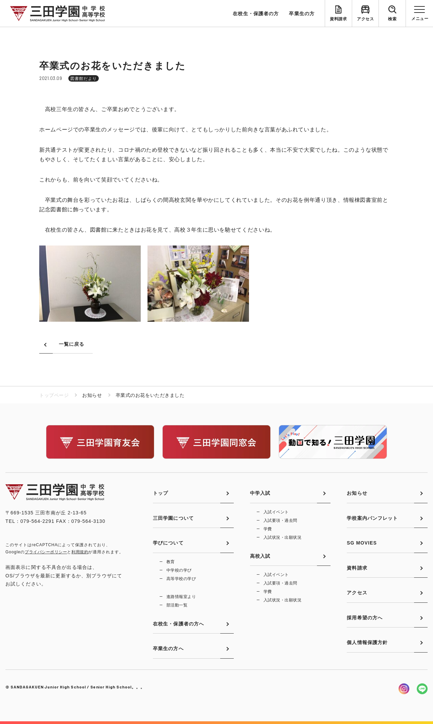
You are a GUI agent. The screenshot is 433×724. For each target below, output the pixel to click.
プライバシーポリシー (46, 552)
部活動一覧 (176, 605)
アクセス (365, 19)
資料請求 (338, 19)
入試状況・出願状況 (282, 537)
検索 (392, 19)
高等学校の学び (181, 578)
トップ (160, 493)
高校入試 (260, 556)
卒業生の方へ (168, 648)
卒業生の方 (302, 13)
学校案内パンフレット (372, 518)
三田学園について (173, 518)
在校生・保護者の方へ (178, 623)
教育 (170, 561)
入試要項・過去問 (280, 520)
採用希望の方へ (365, 617)
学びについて (168, 543)
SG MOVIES (362, 543)
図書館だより (83, 78)
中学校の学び (179, 570)
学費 (268, 529)
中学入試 (260, 493)
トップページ (54, 395)
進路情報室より (181, 596)
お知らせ (357, 493)
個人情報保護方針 (367, 642)
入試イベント (276, 512)
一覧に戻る (72, 344)
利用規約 (79, 552)
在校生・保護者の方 (256, 13)
